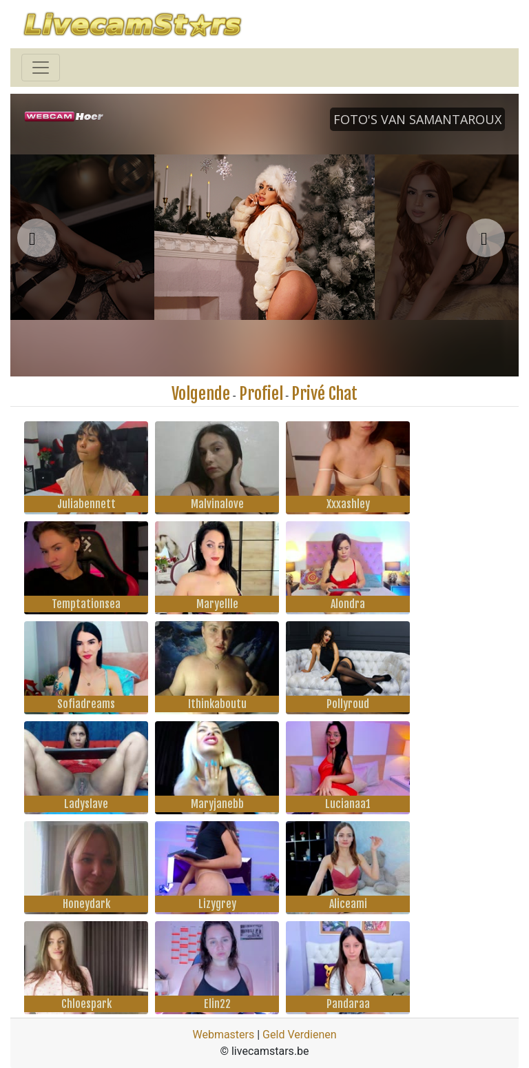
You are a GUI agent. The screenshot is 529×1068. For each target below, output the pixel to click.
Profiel (261, 393)
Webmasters (223, 1034)
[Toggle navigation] (40, 67)
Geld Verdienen (299, 1034)
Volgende (201, 393)
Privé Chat (324, 393)
